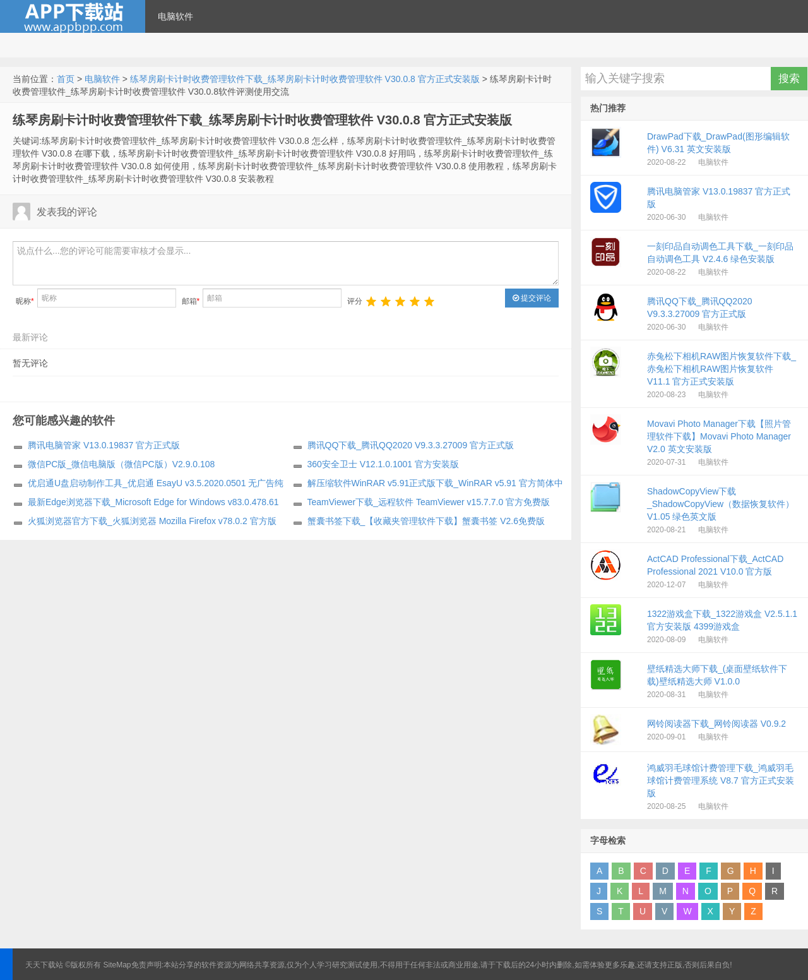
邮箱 (191, 301)
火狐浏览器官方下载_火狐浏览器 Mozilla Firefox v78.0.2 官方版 (152, 521)
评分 (354, 301)
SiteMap (117, 964)
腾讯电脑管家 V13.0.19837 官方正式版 (104, 445)
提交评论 (532, 298)
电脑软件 (175, 16)
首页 (65, 79)
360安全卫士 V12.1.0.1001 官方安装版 (383, 464)
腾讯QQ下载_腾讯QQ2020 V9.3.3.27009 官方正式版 (410, 445)
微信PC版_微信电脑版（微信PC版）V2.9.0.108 (121, 464)
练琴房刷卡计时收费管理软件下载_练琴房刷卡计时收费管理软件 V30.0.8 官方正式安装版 (305, 79)
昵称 (25, 301)
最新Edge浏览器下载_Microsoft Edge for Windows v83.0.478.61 (153, 502)
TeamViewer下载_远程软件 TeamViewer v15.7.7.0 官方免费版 (428, 502)
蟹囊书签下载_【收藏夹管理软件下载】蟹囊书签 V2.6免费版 (426, 521)
